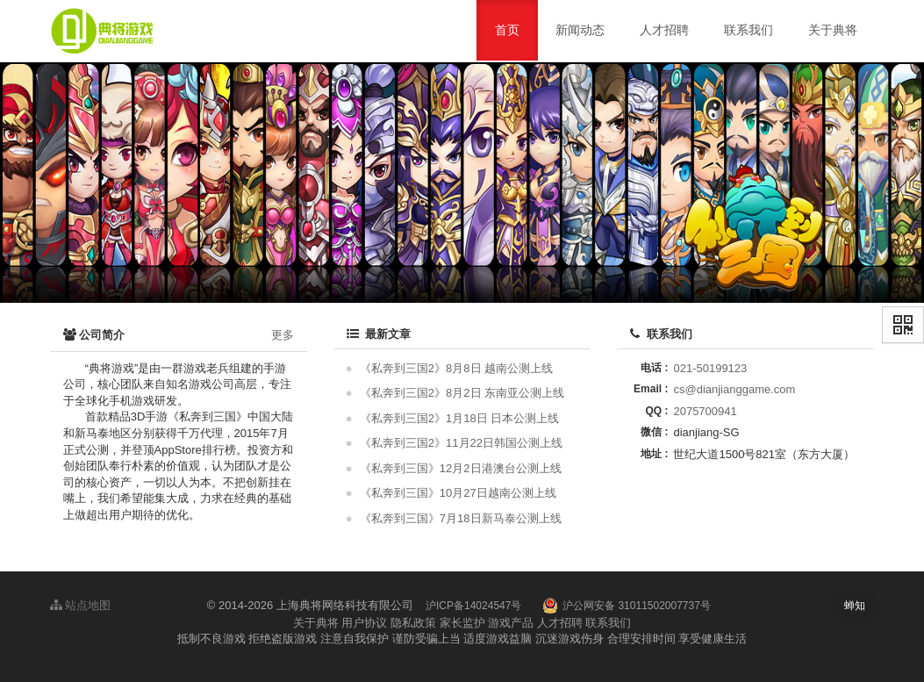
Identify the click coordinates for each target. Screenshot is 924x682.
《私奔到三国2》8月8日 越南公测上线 (456, 368)
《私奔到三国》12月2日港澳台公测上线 (461, 468)
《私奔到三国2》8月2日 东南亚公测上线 (462, 392)
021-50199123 (710, 368)
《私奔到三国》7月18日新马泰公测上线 (461, 518)
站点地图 (80, 605)
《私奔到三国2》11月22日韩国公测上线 (461, 442)
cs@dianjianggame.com (734, 389)
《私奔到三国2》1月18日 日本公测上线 (460, 418)
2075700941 (704, 411)
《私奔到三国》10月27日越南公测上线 (458, 492)
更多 (282, 334)
